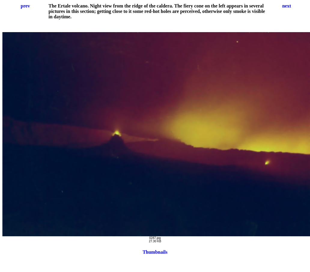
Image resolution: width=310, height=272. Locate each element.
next (286, 5)
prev (25, 5)
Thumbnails (155, 252)
